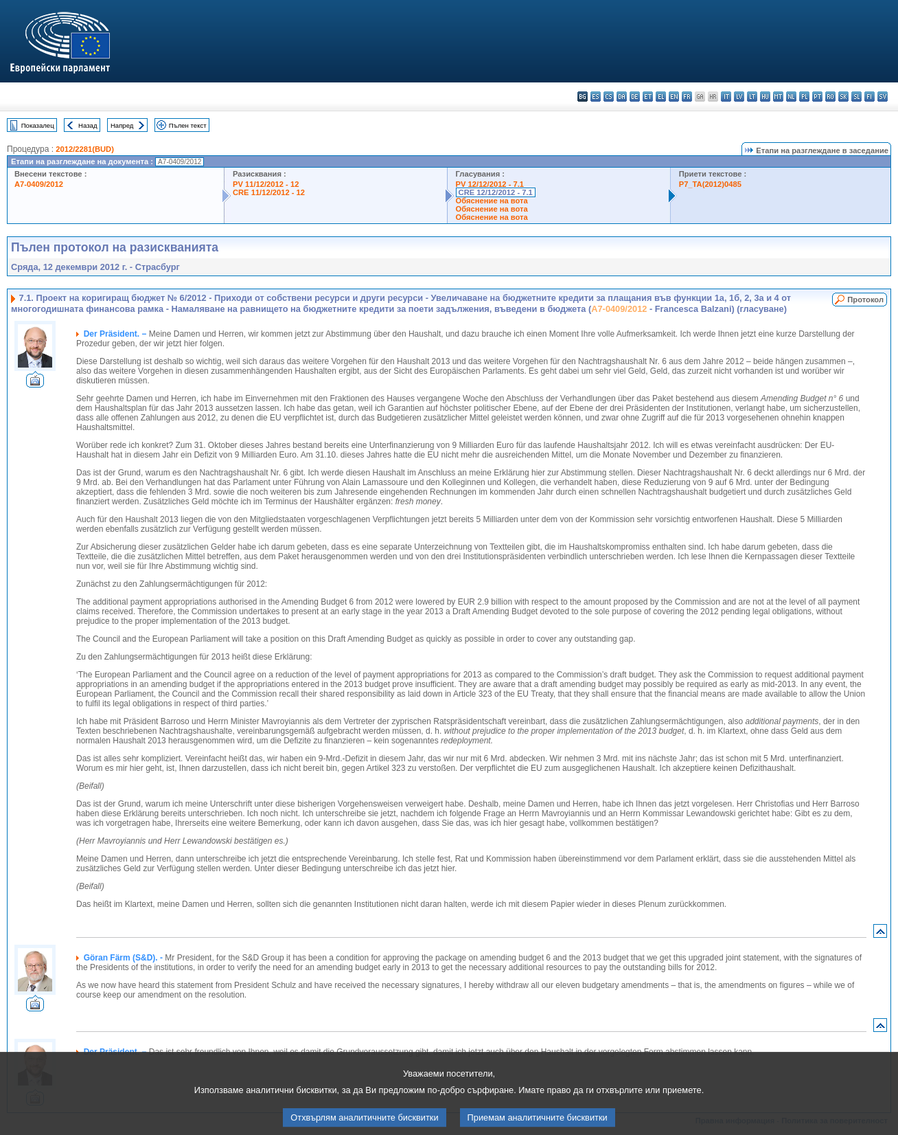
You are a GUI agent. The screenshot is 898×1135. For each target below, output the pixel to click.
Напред (122, 125)
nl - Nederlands (791, 96)
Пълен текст (188, 125)
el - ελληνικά (661, 96)
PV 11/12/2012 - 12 (266, 184)
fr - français (687, 96)
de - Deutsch (635, 96)
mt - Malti (778, 96)
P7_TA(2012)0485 (710, 184)
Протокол (865, 299)
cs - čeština (608, 96)
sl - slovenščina (856, 96)
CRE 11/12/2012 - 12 (269, 192)
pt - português (817, 96)
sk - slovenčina (843, 96)
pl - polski (804, 96)
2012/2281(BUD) (85, 149)
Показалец (37, 125)
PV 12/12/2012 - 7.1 (490, 184)
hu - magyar (765, 96)
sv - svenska (882, 96)
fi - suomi (869, 96)
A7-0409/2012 (38, 184)
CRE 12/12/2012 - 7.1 (496, 192)
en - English (674, 96)
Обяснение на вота (492, 200)
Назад (87, 125)
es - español (595, 96)
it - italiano (726, 96)
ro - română (830, 96)
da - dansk (622, 96)
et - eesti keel (648, 96)
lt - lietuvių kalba (752, 96)
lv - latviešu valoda (739, 96)
